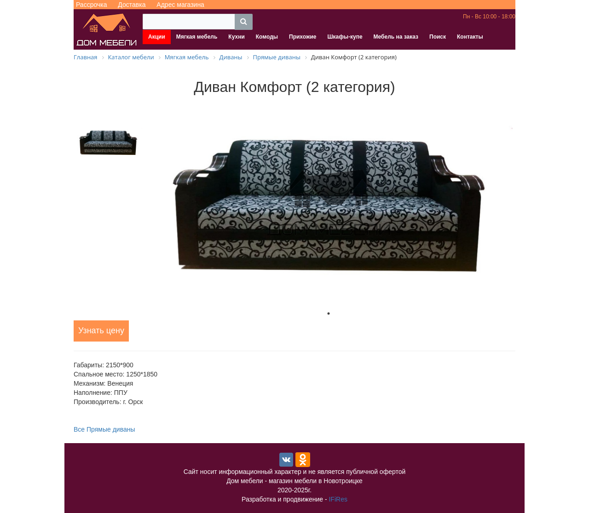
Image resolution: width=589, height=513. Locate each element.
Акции (156, 37)
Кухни (236, 37)
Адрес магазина (180, 4)
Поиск (437, 37)
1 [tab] (328, 313)
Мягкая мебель (197, 37)
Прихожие (302, 37)
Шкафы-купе (344, 37)
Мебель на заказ (396, 37)
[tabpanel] (328, 203)
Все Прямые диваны (104, 429)
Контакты (470, 37)
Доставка (131, 4)
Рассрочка (91, 4)
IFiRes (338, 499)
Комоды (267, 37)
